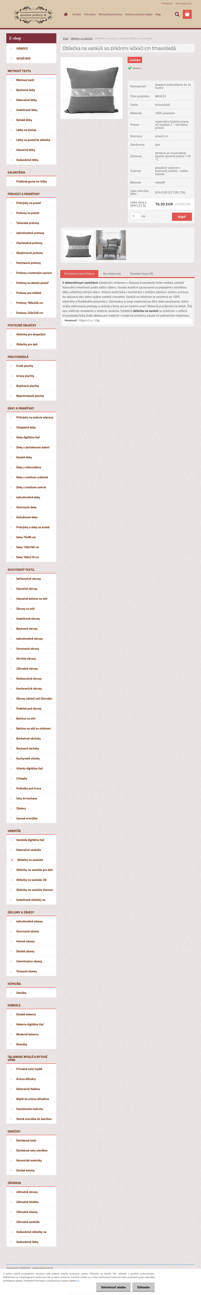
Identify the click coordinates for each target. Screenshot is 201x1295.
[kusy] (135, 216)
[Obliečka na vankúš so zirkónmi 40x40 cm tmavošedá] (91, 58)
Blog (158, 14)
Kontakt (77, 14)
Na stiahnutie (112, 273)
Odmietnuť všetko (113, 1287)
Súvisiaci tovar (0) (141, 273)
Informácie (89, 14)
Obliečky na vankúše (82, 38)
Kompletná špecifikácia (79, 273)
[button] (127, 320)
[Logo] (33, 14)
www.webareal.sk (42, 1268)
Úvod (65, 38)
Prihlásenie (166, 3)
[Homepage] (65, 14)
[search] (177, 14)
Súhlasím (143, 1287)
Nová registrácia (183, 3)
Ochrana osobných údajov (139, 14)
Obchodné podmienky (110, 14)
